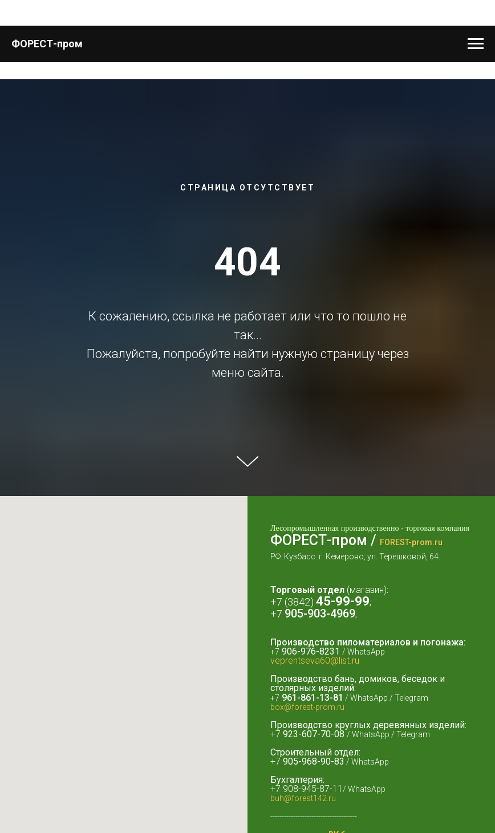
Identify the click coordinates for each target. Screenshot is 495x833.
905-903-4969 (320, 613)
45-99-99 (343, 601)
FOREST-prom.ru (411, 542)
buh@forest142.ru (303, 798)
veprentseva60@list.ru (314, 660)
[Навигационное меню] (476, 44)
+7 (277, 614)
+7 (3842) (293, 602)
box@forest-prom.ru (307, 707)
